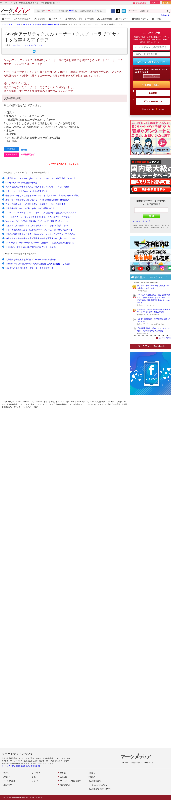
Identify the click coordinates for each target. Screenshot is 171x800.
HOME (8, 19)
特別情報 (72, 19)
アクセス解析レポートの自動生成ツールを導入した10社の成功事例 (35, 204)
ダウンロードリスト (153, 101)
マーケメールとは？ (141, 221)
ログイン (155, 3)
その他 (158, 19)
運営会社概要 (141, 3)
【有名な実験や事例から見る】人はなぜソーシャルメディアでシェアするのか (40, 234)
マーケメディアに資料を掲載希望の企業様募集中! (21, 766)
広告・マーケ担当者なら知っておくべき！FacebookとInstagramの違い (37, 200)
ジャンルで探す (9, 781)
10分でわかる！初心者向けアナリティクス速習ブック (29, 268)
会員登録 (166, 3)
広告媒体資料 (106, 19)
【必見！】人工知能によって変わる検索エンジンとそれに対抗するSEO (37, 225)
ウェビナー (123, 19)
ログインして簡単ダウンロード (151, 61)
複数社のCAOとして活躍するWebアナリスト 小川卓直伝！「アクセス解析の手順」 (42, 195)
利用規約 (91, 777)
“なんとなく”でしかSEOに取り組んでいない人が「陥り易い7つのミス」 (37, 221)
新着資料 (41, 19)
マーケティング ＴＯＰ (11, 24)
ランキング (56, 19)
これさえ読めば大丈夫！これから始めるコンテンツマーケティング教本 (37, 187)
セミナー (35, 777)
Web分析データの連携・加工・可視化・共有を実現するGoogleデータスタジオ (40, 238)
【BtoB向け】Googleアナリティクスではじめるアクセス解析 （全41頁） (38, 264)
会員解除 (153, 93)
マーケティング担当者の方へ (71, 781)
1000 (71, 10)
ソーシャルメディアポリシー (99, 785)
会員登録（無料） (151, 85)
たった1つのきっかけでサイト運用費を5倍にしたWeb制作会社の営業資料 (38, 217)
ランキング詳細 (165, 338)
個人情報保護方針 (95, 781)
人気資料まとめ (24, 19)
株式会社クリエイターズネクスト (28, 45)
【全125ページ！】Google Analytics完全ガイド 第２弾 (30, 247)
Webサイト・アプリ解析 (32, 24)
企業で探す (7, 785)
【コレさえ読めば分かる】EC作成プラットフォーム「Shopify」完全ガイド (39, 230)
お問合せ (91, 773)
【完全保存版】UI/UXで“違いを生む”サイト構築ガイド (29, 208)
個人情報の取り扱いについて (99, 789)
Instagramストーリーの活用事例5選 (21, 183)
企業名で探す (166, 15)
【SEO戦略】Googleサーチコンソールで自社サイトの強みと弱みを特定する (39, 242)
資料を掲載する (141, 19)
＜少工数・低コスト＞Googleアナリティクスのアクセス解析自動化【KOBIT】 (40, 178)
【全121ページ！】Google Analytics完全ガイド (26, 191)
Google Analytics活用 (51, 24)
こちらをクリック (152, 76)
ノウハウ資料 (88, 19)
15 (94, 10)
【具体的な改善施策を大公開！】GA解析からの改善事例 (30, 259)
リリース (35, 781)
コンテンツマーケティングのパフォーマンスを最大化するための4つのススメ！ (40, 212)
